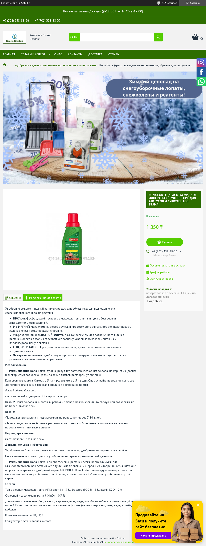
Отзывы (114, 54)
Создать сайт (9, 2)
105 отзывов (169, 2)
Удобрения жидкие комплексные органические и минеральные (55, 65)
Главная (9, 54)
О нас (58, 54)
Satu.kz (121, 538)
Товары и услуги (33, 54)
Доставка (95, 54)
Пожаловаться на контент (118, 541)
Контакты (75, 54)
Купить (167, 242)
